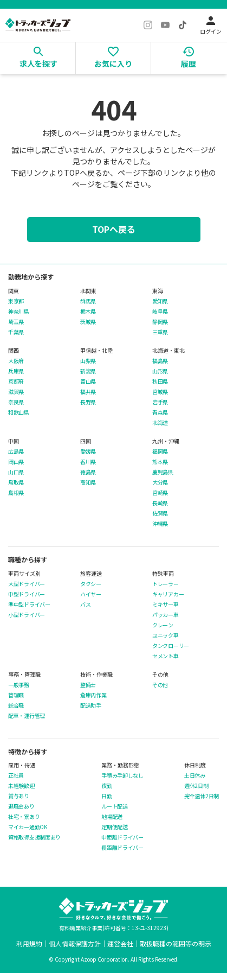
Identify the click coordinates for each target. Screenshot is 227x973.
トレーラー (165, 584)
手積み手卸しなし (122, 775)
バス (85, 604)
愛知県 (160, 301)
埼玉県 (16, 322)
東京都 (16, 301)
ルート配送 (114, 806)
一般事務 (18, 685)
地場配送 (111, 817)
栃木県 (88, 311)
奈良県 (16, 402)
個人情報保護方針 (75, 943)
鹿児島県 (162, 472)
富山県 (88, 381)
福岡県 (160, 451)
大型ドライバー (26, 584)
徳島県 (88, 472)
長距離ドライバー (122, 847)
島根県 (16, 493)
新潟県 (88, 371)
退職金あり (21, 806)
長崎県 (160, 503)
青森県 (160, 412)
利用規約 (29, 943)
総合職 (16, 705)
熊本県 (160, 462)
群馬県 (88, 301)
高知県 (88, 482)
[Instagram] (148, 25)
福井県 (88, 392)
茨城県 (88, 322)
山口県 (16, 472)
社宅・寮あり (24, 817)
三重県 (160, 332)
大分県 (160, 482)
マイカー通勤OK (27, 827)
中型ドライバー (26, 594)
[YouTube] (165, 25)
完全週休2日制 (201, 796)
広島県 (16, 451)
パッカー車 (165, 615)
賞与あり (18, 796)
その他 (160, 685)
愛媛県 (88, 451)
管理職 (16, 695)
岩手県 (160, 402)
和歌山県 (18, 412)
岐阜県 (160, 311)
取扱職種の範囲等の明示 (175, 943)
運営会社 (120, 943)
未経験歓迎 (21, 786)
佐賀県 (160, 513)
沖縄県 (160, 523)
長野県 (88, 402)
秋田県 (160, 381)
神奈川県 (18, 311)
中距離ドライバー (122, 837)
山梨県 (88, 361)
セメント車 (165, 656)
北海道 (160, 423)
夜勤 (106, 786)
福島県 (160, 361)
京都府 (16, 381)
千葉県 (16, 332)
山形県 (160, 371)
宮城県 (160, 392)
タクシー (90, 584)
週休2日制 (196, 786)
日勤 (106, 796)
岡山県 (16, 462)
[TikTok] (182, 25)
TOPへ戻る (113, 229)
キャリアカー (168, 594)
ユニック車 (165, 635)
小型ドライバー (26, 615)
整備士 (88, 685)
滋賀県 (16, 392)
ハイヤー (90, 594)
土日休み (194, 775)
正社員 (16, 775)
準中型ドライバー (29, 604)
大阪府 (16, 361)
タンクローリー (170, 646)
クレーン (162, 625)
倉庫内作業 (93, 695)
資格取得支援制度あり (34, 837)
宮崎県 (160, 493)
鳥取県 (16, 482)
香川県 (88, 462)
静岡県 (160, 322)
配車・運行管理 (26, 716)
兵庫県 (16, 371)
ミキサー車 (165, 604)
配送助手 (90, 705)
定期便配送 (114, 827)
